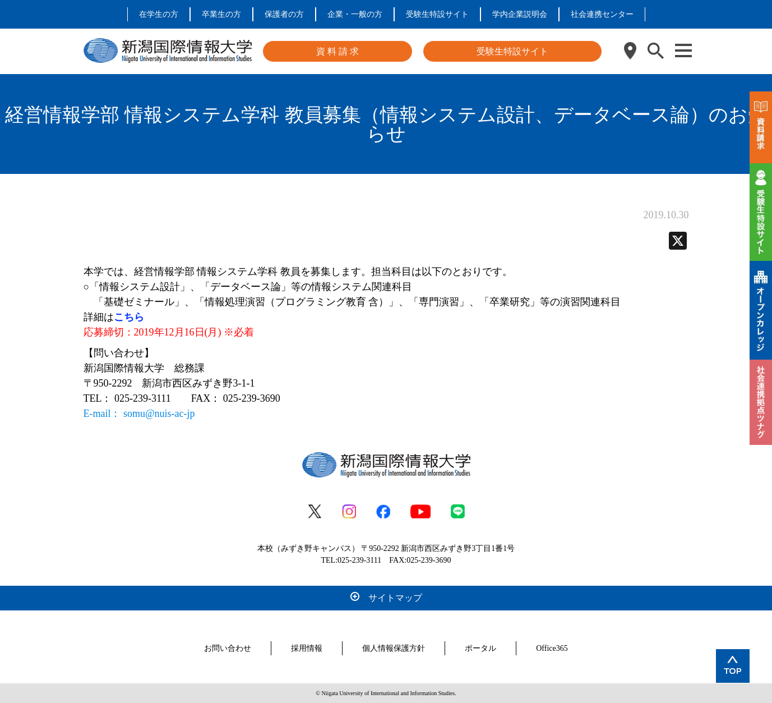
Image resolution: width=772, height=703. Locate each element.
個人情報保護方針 (393, 648)
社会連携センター (602, 14)
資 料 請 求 (337, 51)
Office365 (552, 648)
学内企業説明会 (519, 14)
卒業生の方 (221, 14)
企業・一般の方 (354, 14)
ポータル (480, 648)
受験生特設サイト (437, 14)
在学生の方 (158, 14)
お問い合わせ (227, 648)
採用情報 (306, 648)
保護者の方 (284, 14)
